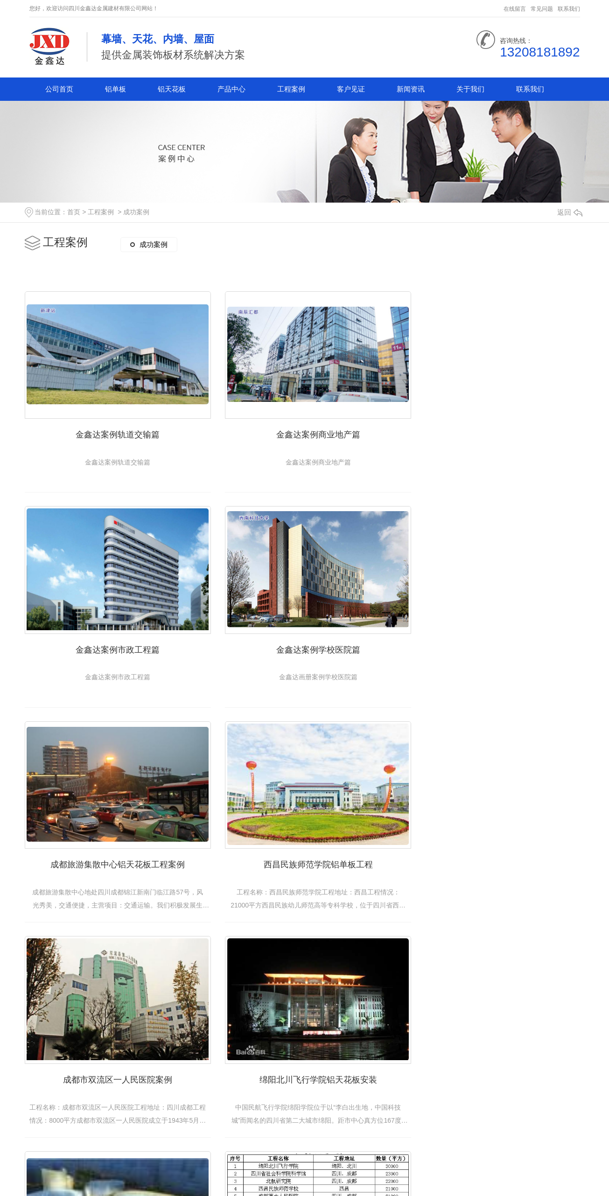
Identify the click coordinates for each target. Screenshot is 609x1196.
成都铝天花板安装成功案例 (496, 1059)
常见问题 (542, 9)
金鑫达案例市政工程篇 (496, 429)
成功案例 (136, 212)
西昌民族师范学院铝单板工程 (496, 639)
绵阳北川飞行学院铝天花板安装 (305, 849)
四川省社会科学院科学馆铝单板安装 (496, 849)
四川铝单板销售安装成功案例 (304, 1059)
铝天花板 (172, 89)
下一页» (369, 1158)
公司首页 (59, 89)
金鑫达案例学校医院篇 (113, 639)
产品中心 (231, 89)
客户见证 (351, 89)
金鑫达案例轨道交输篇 (113, 429)
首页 (73, 212)
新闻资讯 (411, 89)
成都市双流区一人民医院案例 (113, 849)
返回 (569, 212)
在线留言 (515, 9)
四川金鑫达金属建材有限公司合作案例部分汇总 (118, 1059)
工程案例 (291, 89)
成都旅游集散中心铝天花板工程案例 (305, 639)
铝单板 (115, 89)
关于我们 (470, 89)
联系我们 (569, 9)
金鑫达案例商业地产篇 (305, 429)
